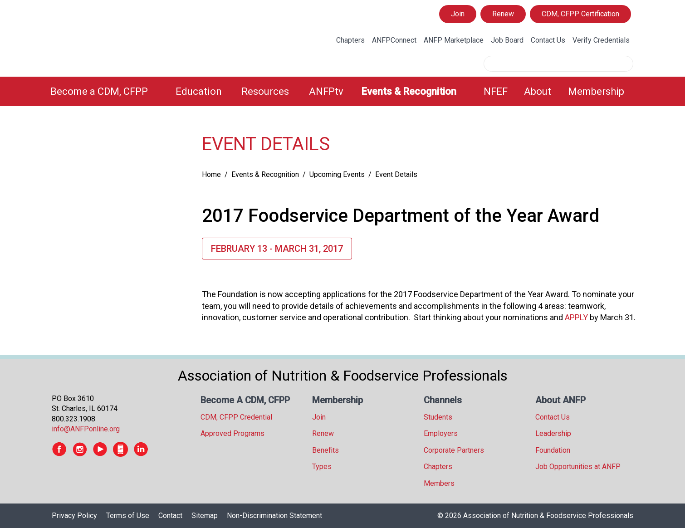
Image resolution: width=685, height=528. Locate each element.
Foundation (552, 450)
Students (438, 417)
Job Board (507, 40)
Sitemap (204, 515)
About (537, 91)
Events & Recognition (408, 91)
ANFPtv (326, 91)
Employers (441, 433)
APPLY (576, 317)
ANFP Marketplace (454, 40)
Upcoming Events (337, 174)
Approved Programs (232, 433)
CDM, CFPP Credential (236, 417)
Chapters (350, 40)
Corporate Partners (454, 450)
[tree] (117, 134)
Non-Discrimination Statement (274, 515)
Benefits (325, 450)
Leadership (553, 433)
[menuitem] (107, 91)
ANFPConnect (394, 40)
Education (199, 91)
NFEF (496, 91)
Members (439, 483)
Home (211, 174)
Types (322, 466)
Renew (503, 14)
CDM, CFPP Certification (580, 14)
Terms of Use (127, 515)
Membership (596, 91)
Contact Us (548, 40)
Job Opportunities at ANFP (578, 466)
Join (458, 14)
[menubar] (342, 91)
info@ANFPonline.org (86, 429)
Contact (170, 515)
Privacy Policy (74, 515)
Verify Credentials (601, 40)
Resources (265, 91)
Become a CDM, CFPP (99, 91)
